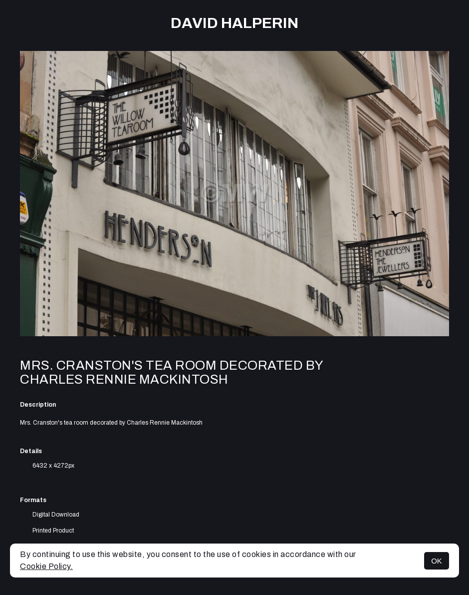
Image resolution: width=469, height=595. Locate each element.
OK (436, 561)
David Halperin (234, 23)
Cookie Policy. (46, 566)
